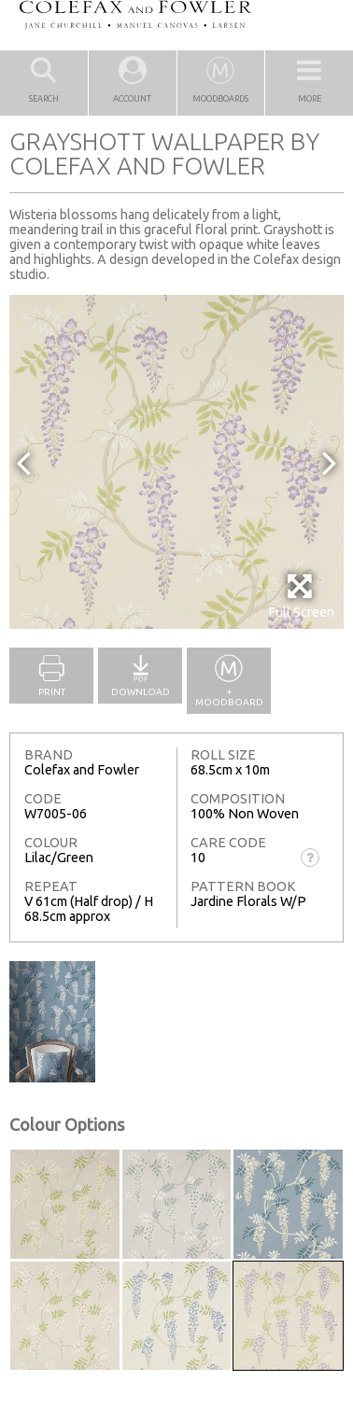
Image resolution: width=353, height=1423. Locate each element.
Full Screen (301, 596)
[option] (176, 462)
